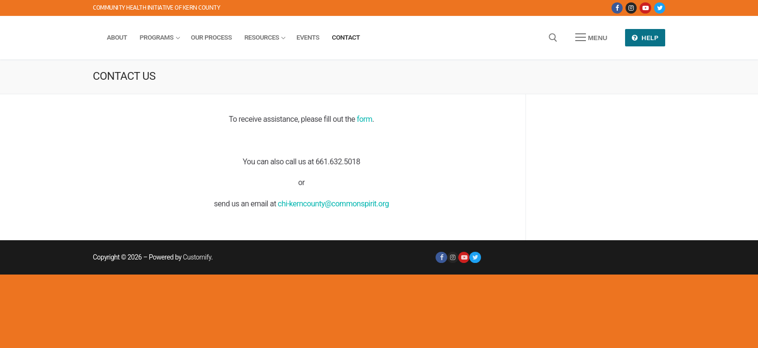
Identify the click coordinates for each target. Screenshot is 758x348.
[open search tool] (553, 37)
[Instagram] (631, 8)
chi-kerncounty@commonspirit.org (333, 203)
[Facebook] (617, 8)
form (364, 119)
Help (645, 38)
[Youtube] (645, 8)
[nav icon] (591, 38)
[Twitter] (659, 8)
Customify (197, 257)
